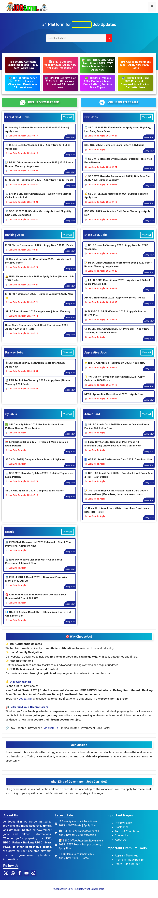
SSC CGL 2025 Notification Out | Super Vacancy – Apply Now (117, 217)
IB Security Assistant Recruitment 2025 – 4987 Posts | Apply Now (37, 133)
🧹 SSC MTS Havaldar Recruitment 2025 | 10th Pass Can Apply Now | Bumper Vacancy (117, 182)
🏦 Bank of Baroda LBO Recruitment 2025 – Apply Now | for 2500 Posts (38, 265)
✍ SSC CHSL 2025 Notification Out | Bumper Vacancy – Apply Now (117, 199)
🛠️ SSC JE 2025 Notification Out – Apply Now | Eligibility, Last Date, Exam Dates (38, 217)
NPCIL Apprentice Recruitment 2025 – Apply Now (113, 398)
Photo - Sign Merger (127, 867)
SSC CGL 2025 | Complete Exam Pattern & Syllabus (114, 148)
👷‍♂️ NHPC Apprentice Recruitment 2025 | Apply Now (114, 366)
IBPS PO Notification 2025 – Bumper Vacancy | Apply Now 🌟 (39, 299)
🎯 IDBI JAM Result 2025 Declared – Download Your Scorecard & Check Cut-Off (35, 600)
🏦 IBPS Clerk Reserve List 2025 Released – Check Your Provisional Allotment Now (38, 548)
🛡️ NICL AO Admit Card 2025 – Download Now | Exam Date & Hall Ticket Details (118, 479)
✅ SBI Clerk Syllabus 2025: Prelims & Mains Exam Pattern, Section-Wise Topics (34, 430)
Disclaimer (121, 831)
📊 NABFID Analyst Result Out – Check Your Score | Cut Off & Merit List (38, 618)
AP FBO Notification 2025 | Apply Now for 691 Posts (114, 301)
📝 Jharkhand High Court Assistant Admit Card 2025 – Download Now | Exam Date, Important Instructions (116, 496)
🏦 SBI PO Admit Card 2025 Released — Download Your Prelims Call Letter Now (116, 430)
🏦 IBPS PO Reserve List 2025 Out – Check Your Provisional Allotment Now (33, 565)
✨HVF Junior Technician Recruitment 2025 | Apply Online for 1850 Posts (114, 382)
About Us (120, 843)
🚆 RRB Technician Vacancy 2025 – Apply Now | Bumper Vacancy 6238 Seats (38, 386)
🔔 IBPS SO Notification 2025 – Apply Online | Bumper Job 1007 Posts (39, 282)
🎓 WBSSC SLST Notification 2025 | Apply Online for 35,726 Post (115, 317)
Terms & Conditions (127, 835)
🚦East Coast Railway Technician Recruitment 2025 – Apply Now (36, 368)
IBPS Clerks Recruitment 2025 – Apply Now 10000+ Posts (39, 183)
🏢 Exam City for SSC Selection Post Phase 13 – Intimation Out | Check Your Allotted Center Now (112, 447)
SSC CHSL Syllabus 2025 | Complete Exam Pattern (34, 494)
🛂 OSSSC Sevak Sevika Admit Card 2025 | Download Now (118, 463)
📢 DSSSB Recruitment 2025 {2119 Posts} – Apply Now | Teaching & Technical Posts (117, 334)
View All (67, 121)
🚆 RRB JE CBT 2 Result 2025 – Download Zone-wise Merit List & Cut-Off (36, 583)
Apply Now (70, 141)
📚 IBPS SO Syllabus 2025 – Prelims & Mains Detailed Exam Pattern (36, 447)
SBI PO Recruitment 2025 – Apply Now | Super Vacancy (37, 315)
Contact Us (122, 839)
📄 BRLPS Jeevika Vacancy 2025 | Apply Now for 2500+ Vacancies (37, 150)
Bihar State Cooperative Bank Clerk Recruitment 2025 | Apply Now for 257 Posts (37, 331)
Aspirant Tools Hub (126, 859)
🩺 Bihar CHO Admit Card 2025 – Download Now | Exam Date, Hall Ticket (116, 514)
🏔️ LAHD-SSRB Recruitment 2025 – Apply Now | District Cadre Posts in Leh (38, 199)
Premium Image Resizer (129, 863)
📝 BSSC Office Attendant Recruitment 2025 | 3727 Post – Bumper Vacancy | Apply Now (39, 168)
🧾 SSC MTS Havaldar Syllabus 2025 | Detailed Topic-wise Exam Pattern (118, 164)
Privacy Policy (123, 826)
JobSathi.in (25, 702)
